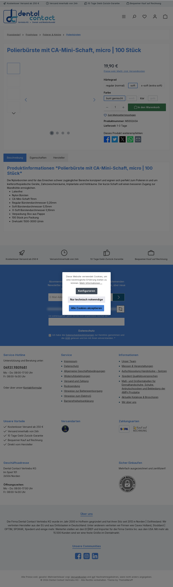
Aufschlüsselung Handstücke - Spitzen (144, 371)
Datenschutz (71, 366)
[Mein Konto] (155, 16)
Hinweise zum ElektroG (77, 395)
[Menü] (123, 16)
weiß (133, 99)
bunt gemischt (114, 98)
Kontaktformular (32, 387)
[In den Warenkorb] (147, 107)
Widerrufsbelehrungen (77, 376)
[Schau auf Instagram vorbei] (86, 556)
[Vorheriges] (26, 99)
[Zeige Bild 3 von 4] (62, 133)
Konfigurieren (86, 290)
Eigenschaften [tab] (38, 157)
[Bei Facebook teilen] (107, 139)
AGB (67, 338)
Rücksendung (72, 386)
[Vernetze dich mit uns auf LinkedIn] (95, 556)
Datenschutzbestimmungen (80, 335)
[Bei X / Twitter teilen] (122, 139)
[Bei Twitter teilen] (115, 139)
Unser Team (129, 361)
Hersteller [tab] (59, 157)
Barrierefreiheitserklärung (79, 400)
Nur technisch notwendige (86, 299)
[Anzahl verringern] (107, 107)
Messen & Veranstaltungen (137, 366)
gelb (154, 99)
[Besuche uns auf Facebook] (78, 556)
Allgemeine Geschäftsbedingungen (84, 371)
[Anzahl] (115, 107)
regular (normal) (115, 85)
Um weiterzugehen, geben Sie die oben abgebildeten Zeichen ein (79, 316)
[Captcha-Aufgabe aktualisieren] (120, 309)
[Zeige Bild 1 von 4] (51, 133)
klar (142, 98)
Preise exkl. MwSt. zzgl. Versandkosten (124, 71)
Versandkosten (78, 577)
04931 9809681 (15, 367)
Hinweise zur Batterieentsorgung (83, 390)
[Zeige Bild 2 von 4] (57, 133)
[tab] (14, 158)
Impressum (70, 361)
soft (133, 85)
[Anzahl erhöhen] (123, 107)
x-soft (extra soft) (151, 85)
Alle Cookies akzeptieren (86, 308)
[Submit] (119, 297)
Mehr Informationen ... (91, 283)
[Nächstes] (94, 99)
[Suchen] (134, 16)
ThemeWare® (126, 580)
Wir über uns (129, 402)
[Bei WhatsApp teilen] (130, 139)
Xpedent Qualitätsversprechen (140, 376)
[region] (52, 100)
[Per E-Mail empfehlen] (138, 139)
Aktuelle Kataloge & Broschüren (140, 397)
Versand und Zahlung (76, 381)
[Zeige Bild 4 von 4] (68, 133)
